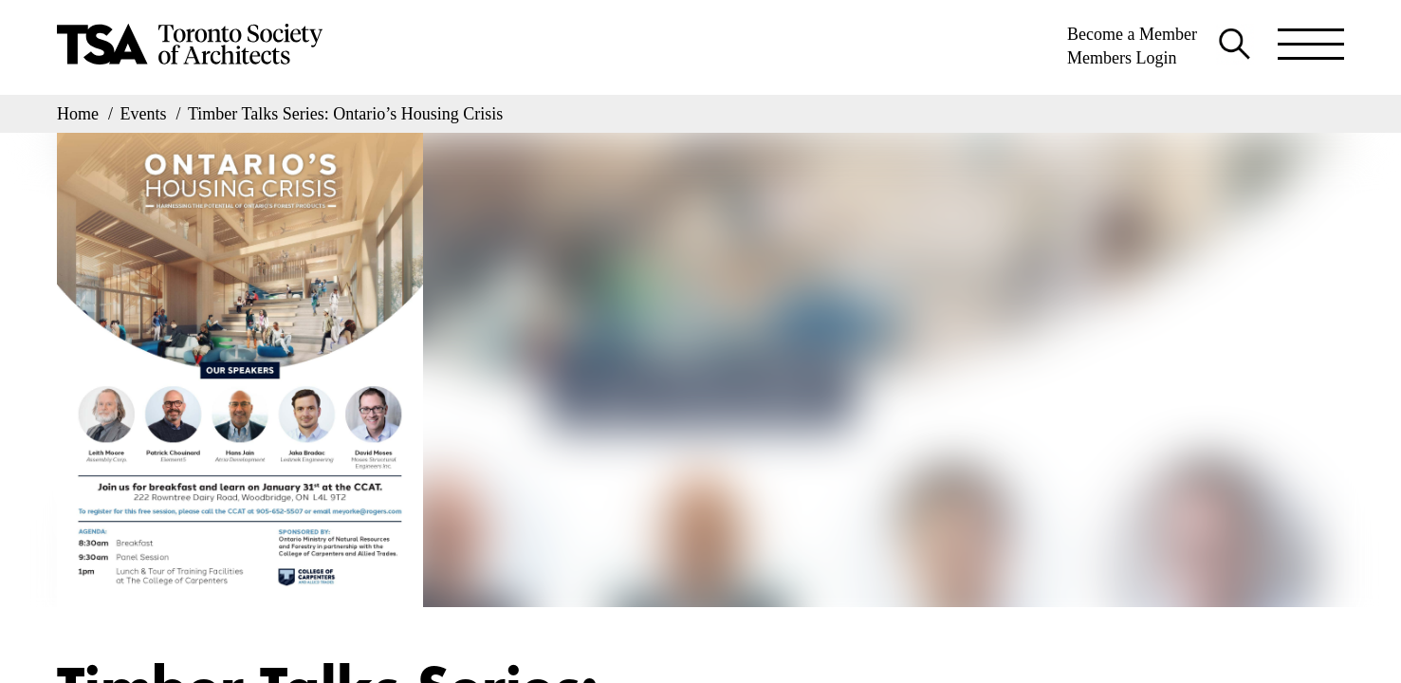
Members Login (1121, 57)
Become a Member (1132, 34)
